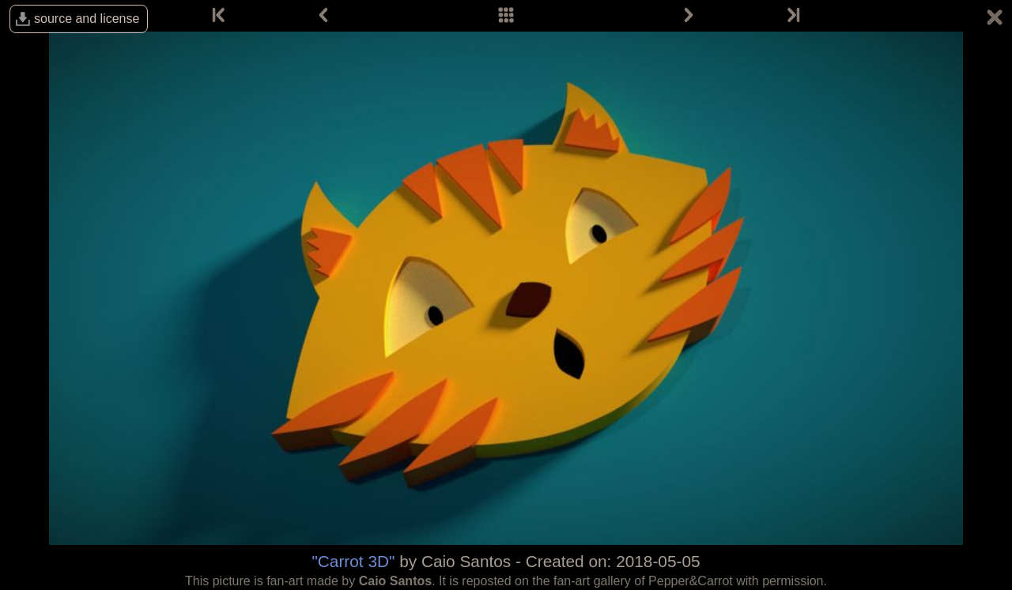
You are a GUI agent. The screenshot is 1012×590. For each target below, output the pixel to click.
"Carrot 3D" (353, 561)
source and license (86, 18)
